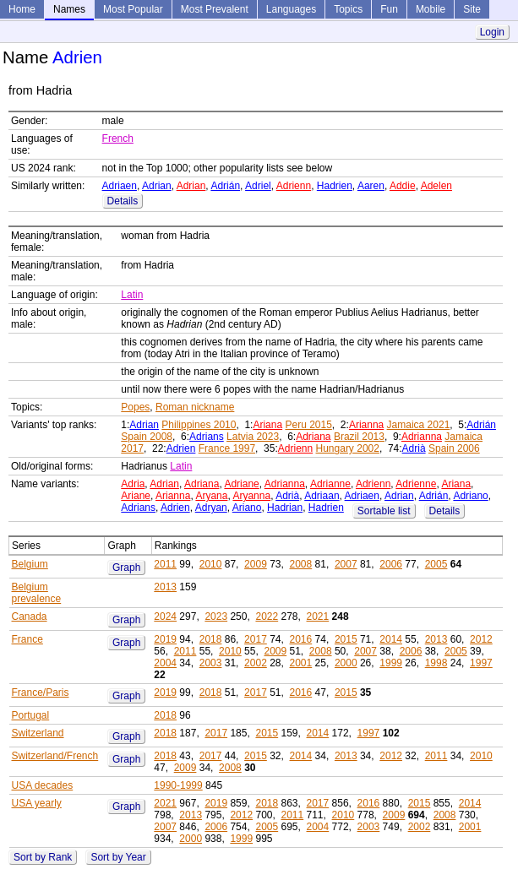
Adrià (414, 448)
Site (472, 9)
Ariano (247, 507)
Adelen (436, 186)
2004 (165, 663)
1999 (390, 663)
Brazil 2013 (359, 437)
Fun (389, 9)
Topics (348, 9)
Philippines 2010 (198, 425)
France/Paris (40, 692)
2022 (266, 616)
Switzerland (38, 733)
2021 (318, 616)
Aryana (211, 496)
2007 (346, 564)
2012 (481, 639)
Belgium (30, 564)
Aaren (370, 186)
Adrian (157, 186)
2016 (301, 639)
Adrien (181, 448)
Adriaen (119, 186)
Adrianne (330, 484)
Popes (135, 407)
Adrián (225, 186)
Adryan (211, 507)
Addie (403, 186)
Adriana (313, 437)
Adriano (470, 496)
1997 (481, 663)
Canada (29, 616)
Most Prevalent (214, 9)
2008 (301, 564)
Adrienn (293, 186)
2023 (215, 616)
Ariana (267, 425)
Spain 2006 (454, 448)
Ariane (135, 496)
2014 (390, 639)
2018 (210, 639)
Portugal (31, 715)
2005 (436, 564)
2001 (301, 663)
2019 (165, 639)
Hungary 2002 (347, 448)
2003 (210, 663)
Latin (132, 295)
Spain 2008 (146, 437)
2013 (165, 587)
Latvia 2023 (252, 437)
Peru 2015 (308, 425)
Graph (126, 567)
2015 (346, 639)
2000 (346, 663)
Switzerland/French (55, 756)
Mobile (430, 9)
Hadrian (285, 507)
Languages (291, 9)
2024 (165, 616)
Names (69, 9)
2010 (210, 564)
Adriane (241, 484)
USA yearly (37, 803)
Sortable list (384, 511)
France (27, 639)
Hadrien (334, 186)
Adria (132, 484)
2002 (255, 663)
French (118, 138)
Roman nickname (194, 407)
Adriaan (321, 496)
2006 (390, 564)
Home (21, 9)
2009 (255, 564)
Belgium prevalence (37, 593)
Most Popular (133, 9)
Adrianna (421, 437)
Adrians (206, 437)
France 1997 (227, 448)
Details (123, 201)
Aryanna (251, 496)
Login (492, 32)
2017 (255, 639)
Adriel (258, 186)
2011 (165, 564)
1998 (436, 663)
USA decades (43, 785)
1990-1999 (178, 785)
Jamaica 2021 (418, 425)
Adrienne (415, 484)
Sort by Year (117, 857)
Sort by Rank (43, 857)
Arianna (366, 425)
